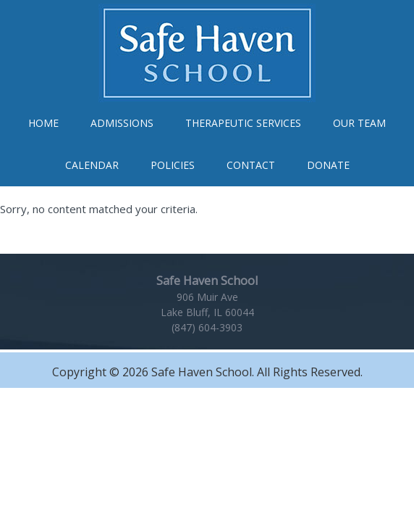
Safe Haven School (207, 53)
